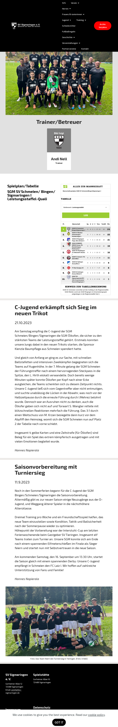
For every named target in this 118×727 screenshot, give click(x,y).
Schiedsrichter (68, 25)
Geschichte (67, 37)
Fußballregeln (68, 31)
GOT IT (59, 722)
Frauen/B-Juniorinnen (72, 14)
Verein (74, 3)
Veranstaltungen (70, 43)
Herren (65, 8)
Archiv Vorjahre (103, 25)
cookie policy (96, 714)
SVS (63, 3)
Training (80, 20)
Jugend (65, 20)
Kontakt (84, 48)
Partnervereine (69, 48)
